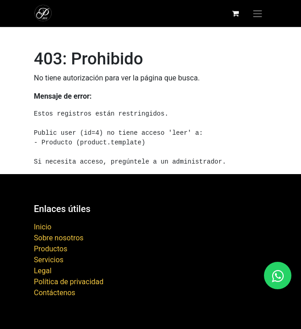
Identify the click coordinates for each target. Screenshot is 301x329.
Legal (43, 270)
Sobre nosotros (59, 237)
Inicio (42, 227)
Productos (50, 248)
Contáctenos (54, 292)
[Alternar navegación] (257, 13)
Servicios (49, 259)
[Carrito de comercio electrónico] (235, 13)
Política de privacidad (68, 281)
